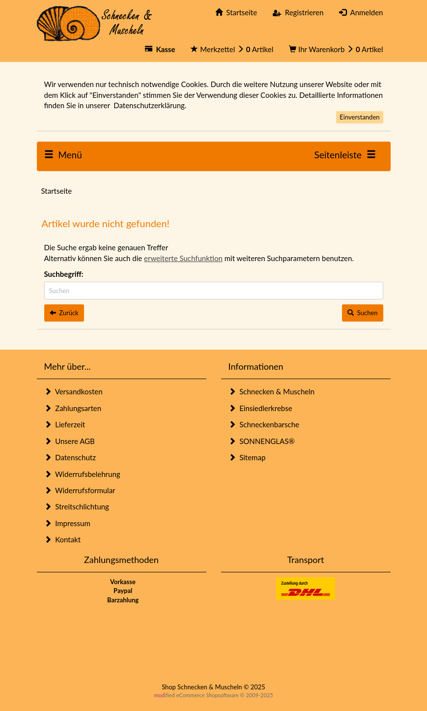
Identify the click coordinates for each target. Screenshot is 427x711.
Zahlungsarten (73, 408)
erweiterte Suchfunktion (183, 258)
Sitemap (247, 457)
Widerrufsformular (79, 490)
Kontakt (62, 539)
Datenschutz (70, 457)
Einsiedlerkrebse (260, 408)
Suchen (362, 313)
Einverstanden (359, 117)
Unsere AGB (69, 441)
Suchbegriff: (64, 273)
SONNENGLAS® (261, 441)
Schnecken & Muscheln (271, 391)
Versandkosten (73, 391)
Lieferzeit (64, 424)
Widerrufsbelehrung (82, 474)
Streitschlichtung (76, 506)
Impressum (67, 523)
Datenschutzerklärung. (150, 105)
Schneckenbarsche (263, 424)
